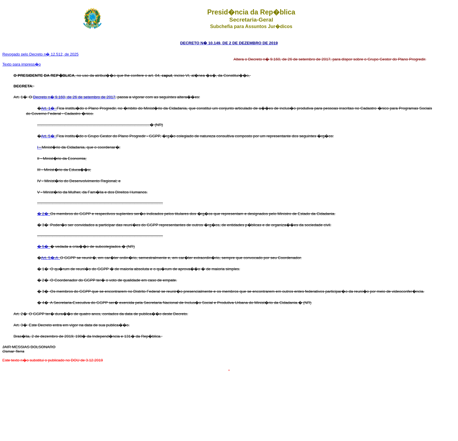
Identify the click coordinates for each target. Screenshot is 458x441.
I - (39, 147)
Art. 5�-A (50, 258)
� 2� (43, 213)
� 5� (43, 246)
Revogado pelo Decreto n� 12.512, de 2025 (40, 54)
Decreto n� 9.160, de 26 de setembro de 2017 (74, 97)
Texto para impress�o (21, 64)
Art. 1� (49, 108)
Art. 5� (48, 136)
